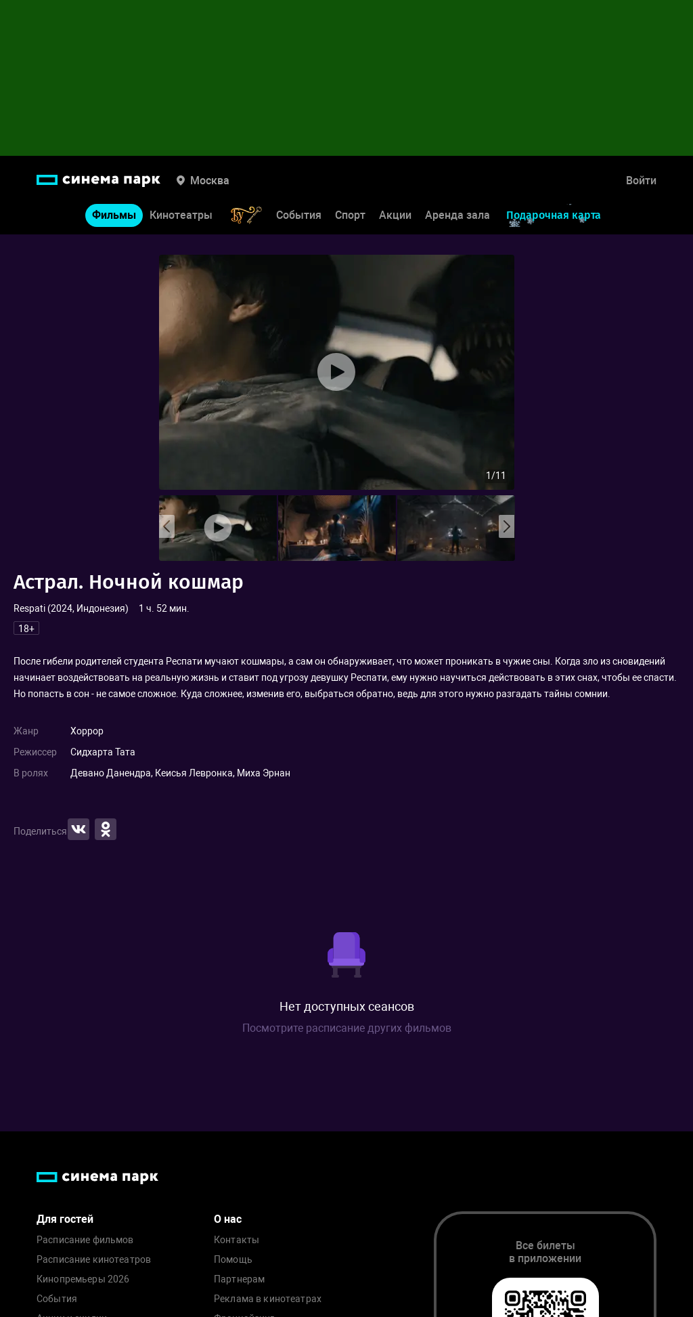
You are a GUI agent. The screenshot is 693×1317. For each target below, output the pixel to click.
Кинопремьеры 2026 (83, 1279)
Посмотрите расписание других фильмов (346, 1028)
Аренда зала (457, 215)
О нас (228, 1219)
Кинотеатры (181, 215)
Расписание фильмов (85, 1240)
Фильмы (114, 215)
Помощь (233, 1260)
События (298, 215)
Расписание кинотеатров (94, 1260)
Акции (395, 215)
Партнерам (239, 1279)
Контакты (236, 1240)
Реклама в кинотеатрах (267, 1299)
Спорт (350, 215)
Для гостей (65, 1219)
